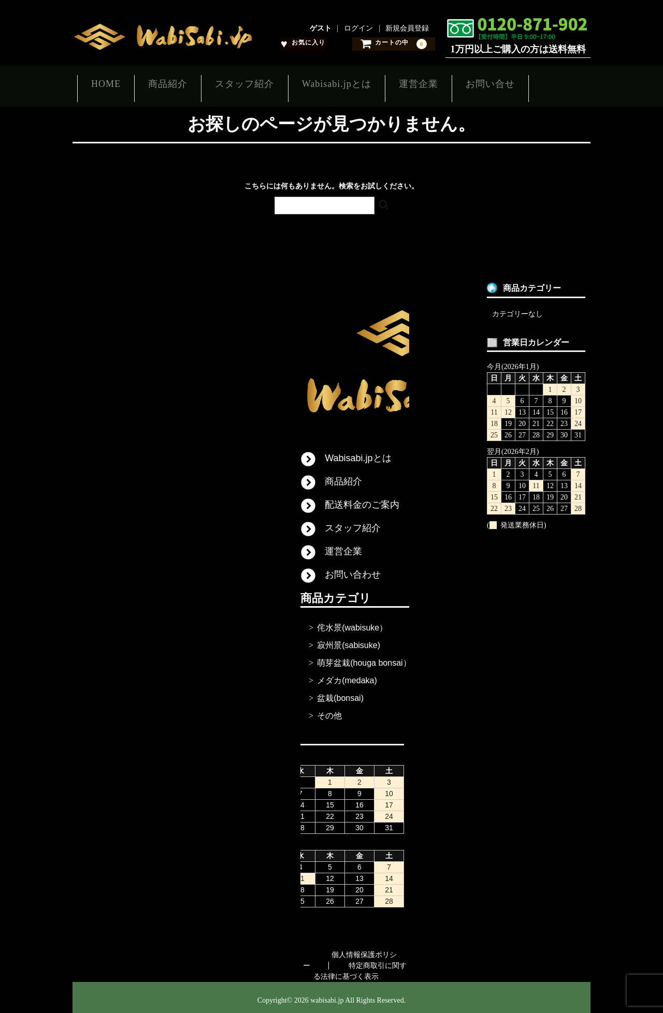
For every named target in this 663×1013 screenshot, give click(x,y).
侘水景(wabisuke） (352, 622)
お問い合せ (536, 83)
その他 (329, 710)
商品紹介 (177, 83)
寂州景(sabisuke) (348, 639)
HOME (106, 83)
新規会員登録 (407, 28)
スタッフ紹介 (263, 83)
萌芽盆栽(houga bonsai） (364, 657)
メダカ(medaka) (347, 674)
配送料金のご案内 (362, 499)
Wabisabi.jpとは (364, 83)
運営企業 (455, 83)
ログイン (358, 28)
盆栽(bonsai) (340, 692)
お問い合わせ (353, 569)
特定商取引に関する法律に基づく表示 (360, 965)
